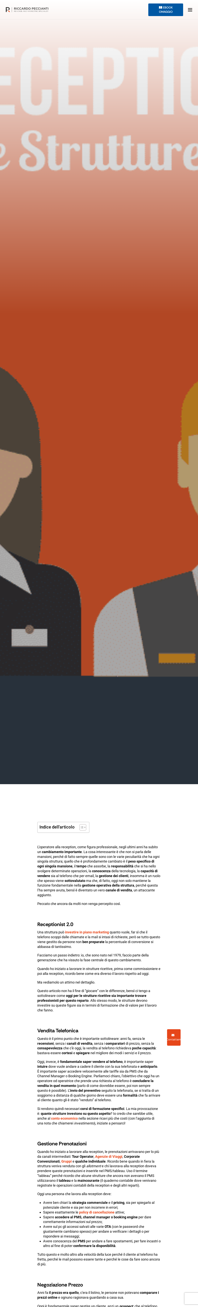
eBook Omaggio (166, 10)
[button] (190, 9)
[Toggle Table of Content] (81, 827)
